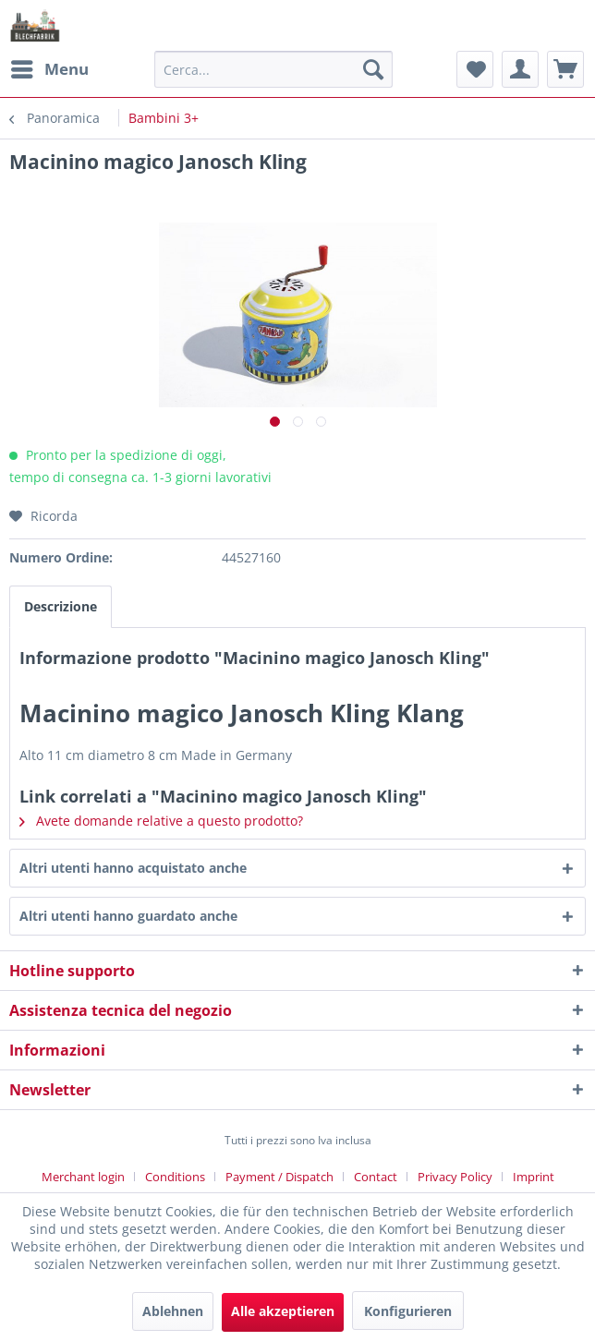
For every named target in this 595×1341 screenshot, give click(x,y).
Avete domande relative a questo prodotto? (161, 820)
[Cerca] (373, 69)
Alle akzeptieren (282, 1311)
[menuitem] (49, 69)
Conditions (175, 1176)
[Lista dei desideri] (474, 69)
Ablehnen (172, 1311)
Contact (375, 1176)
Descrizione (60, 606)
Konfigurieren (408, 1311)
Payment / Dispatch (279, 1176)
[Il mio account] (520, 69)
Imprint (533, 1176)
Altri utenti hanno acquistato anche (133, 867)
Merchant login (83, 1176)
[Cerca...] (273, 69)
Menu (50, 66)
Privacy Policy (455, 1176)
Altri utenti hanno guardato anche (128, 915)
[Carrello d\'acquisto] (565, 69)
